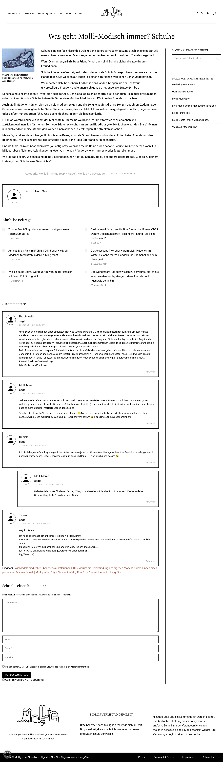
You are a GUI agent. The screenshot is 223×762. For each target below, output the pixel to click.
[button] (7, 754)
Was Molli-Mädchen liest (184, 127)
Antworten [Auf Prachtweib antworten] (150, 372)
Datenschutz (209, 757)
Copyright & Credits (164, 757)
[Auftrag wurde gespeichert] (3, 229)
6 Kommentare (129, 173)
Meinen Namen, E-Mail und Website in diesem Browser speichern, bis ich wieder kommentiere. (47, 667)
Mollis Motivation (181, 98)
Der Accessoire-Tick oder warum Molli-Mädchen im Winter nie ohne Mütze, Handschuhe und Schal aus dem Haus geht (124, 255)
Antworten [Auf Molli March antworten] (150, 424)
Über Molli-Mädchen (182, 91)
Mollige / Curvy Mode (91, 173)
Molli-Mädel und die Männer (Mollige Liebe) (194, 105)
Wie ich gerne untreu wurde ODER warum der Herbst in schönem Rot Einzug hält (40, 274)
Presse (141, 757)
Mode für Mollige (181, 112)
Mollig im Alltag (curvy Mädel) (57, 173)
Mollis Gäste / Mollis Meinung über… (190, 120)
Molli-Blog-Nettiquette (183, 84)
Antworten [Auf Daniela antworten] (150, 463)
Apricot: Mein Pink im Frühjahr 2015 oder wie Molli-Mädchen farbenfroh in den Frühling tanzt (38, 253)
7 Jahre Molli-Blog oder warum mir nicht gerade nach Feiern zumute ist (39, 231)
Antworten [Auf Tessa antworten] (150, 561)
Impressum (188, 757)
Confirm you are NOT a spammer (23, 679)
